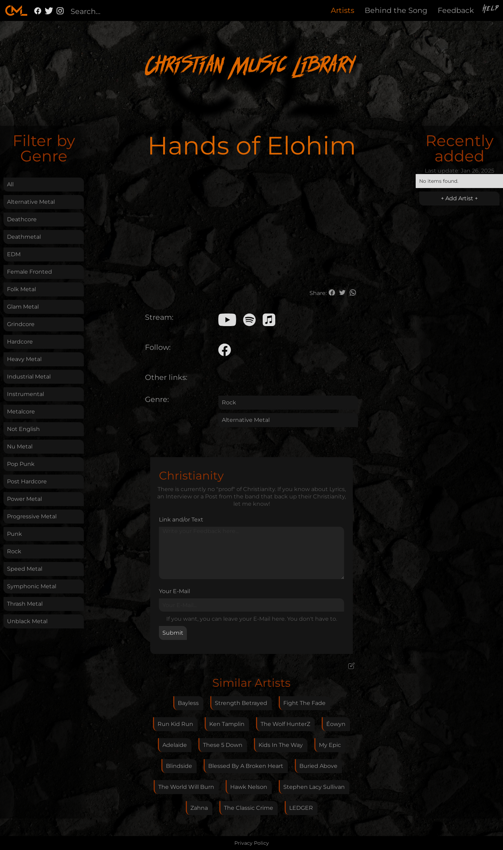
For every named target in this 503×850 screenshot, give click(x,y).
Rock (14, 551)
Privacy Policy (251, 843)
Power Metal (24, 499)
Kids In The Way (280, 745)
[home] (16, 10)
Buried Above (318, 766)
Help (491, 9)
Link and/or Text (181, 519)
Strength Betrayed (241, 703)
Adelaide (174, 745)
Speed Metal (24, 569)
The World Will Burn (186, 787)
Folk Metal (21, 289)
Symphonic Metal (31, 586)
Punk (14, 534)
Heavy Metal (24, 359)
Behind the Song (396, 10)
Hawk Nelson (248, 787)
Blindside (179, 766)
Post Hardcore (27, 481)
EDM (14, 254)
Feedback (456, 10)
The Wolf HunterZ (285, 724)
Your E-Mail (174, 591)
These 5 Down (222, 745)
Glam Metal (23, 306)
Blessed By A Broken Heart (245, 766)
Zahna (199, 808)
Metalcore (21, 411)
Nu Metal (19, 446)
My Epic (330, 745)
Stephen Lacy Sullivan (314, 787)
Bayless (188, 703)
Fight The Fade (304, 703)
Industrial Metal (29, 376)
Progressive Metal (32, 516)
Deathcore (22, 219)
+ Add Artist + (459, 198)
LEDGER (301, 808)
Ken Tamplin (227, 724)
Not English (23, 429)
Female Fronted (29, 271)
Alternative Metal (31, 202)
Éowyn (335, 724)
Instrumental (25, 394)
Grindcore (21, 324)
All (10, 184)
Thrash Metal (25, 603)
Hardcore (20, 341)
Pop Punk (21, 464)
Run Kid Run (175, 724)
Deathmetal (24, 236)
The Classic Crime (248, 808)
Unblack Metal (27, 621)
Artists (342, 10)
